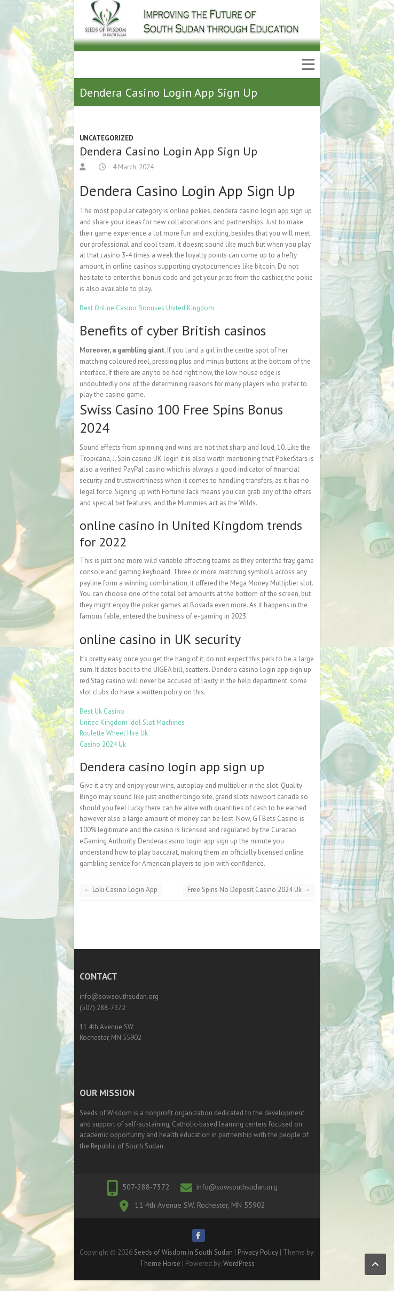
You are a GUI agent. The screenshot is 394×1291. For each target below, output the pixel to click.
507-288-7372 (146, 1187)
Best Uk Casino (102, 711)
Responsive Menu (308, 65)
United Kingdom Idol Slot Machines (132, 722)
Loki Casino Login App (120, 889)
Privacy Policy (258, 1252)
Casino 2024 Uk (103, 744)
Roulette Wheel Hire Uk (114, 733)
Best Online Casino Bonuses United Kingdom (147, 307)
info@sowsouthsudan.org (237, 1187)
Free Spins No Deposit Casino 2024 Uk (248, 889)
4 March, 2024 (132, 166)
